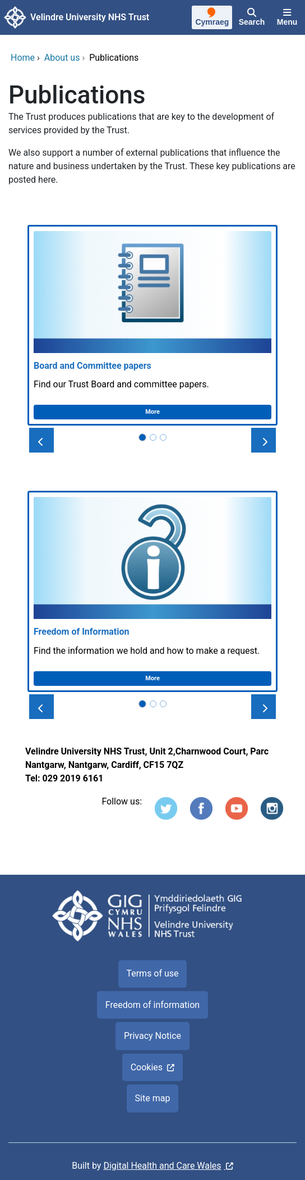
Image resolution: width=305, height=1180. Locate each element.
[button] (41, 440)
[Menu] (287, 17)
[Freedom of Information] (152, 591)
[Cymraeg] (212, 18)
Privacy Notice (152, 1035)
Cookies (147, 1067)
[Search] (252, 17)
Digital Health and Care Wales (162, 1165)
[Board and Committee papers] (152, 325)
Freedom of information (152, 1005)
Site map (152, 1098)
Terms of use (152, 973)
